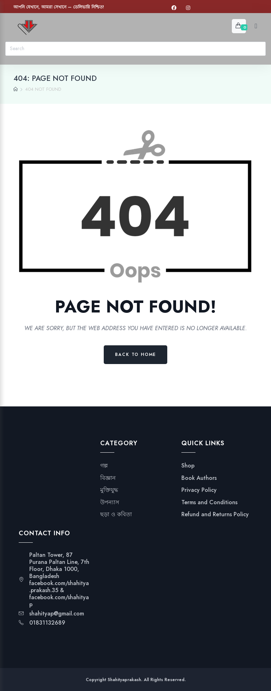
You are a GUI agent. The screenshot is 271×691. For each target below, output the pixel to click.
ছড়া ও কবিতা (116, 514)
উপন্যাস (109, 502)
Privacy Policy (199, 490)
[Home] (15, 89)
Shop (187, 466)
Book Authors (199, 478)
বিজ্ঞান (108, 478)
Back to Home (135, 354)
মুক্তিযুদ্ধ (109, 490)
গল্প (104, 466)
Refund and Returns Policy (215, 514)
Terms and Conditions (209, 502)
